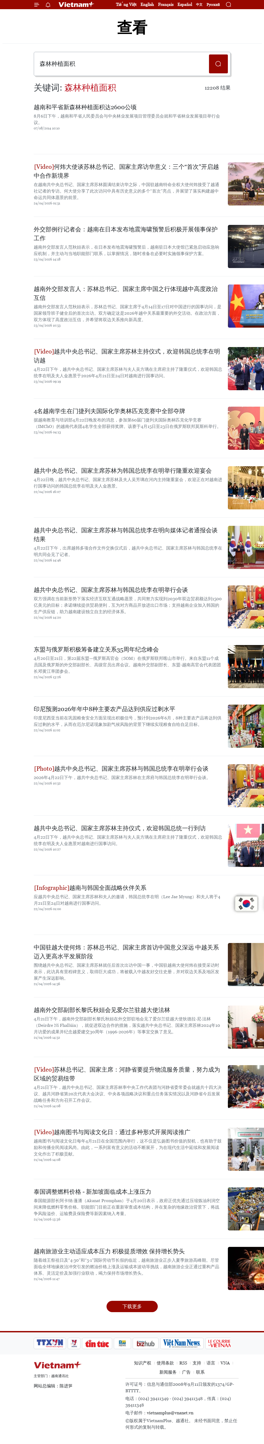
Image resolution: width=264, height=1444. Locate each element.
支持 (197, 1363)
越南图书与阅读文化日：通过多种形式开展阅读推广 (112, 1132)
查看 (132, 27)
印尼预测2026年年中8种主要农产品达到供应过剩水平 (104, 709)
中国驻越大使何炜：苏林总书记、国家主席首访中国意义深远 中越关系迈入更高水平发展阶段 (126, 952)
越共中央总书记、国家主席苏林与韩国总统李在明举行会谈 (111, 589)
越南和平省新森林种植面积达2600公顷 (85, 107)
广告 (186, 1372)
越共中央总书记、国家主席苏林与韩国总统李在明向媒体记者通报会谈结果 (126, 535)
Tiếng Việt (126, 4)
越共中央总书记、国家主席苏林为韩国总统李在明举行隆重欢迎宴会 (123, 470)
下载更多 (132, 1306)
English (147, 4)
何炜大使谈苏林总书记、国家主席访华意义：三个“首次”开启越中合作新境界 (126, 171)
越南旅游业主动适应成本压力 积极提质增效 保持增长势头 (109, 1251)
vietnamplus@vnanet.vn (170, 1412)
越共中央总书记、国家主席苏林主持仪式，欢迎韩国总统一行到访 (120, 828)
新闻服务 (168, 1372)
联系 (200, 1372)
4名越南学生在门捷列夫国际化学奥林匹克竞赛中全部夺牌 (109, 411)
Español (184, 4)
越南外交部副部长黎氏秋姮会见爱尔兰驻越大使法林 (102, 1010)
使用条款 (165, 1363)
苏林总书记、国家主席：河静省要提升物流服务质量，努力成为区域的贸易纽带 (127, 1074)
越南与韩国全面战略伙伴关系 (90, 887)
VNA (225, 1363)
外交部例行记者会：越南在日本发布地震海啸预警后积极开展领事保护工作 (126, 234)
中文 (199, 4)
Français (165, 4)
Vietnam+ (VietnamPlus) (76, 5)
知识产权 (142, 1363)
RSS (183, 1363)
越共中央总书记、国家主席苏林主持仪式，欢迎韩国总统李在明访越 (127, 356)
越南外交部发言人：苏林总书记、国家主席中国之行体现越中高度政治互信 (126, 293)
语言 (211, 1363)
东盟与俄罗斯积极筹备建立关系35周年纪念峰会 (96, 649)
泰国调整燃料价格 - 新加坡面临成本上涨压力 (92, 1191)
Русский (213, 5)
